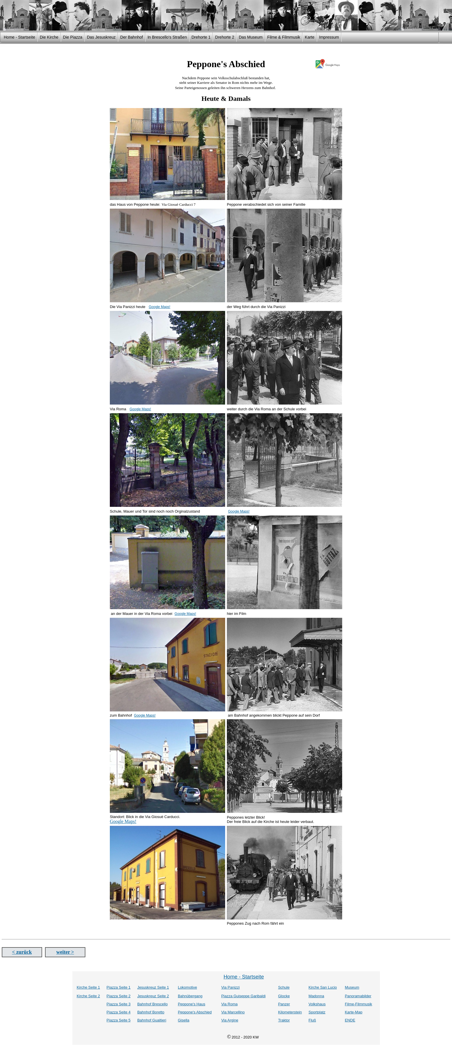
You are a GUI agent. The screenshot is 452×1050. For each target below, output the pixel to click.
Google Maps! (159, 307)
